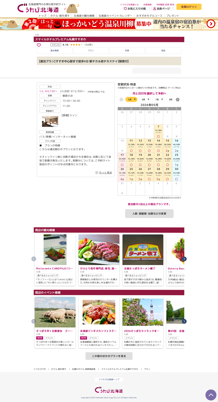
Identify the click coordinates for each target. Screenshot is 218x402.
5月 (129, 99)
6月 (143, 99)
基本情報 (55, 50)
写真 (127, 50)
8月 (170, 99)
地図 (163, 50)
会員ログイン (189, 7)
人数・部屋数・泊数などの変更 (149, 213)
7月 (157, 99)
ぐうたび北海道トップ (109, 379)
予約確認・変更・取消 (165, 4)
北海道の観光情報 (84, 15)
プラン (91, 50)
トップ (42, 15)
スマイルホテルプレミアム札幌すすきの (60, 39)
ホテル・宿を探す (60, 15)
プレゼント (172, 15)
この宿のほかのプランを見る (109, 356)
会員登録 (147, 4)
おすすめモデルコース (149, 15)
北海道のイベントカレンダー (115, 15)
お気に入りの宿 (135, 8)
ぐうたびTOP (40, 369)
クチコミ (56, 44)
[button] (177, 99)
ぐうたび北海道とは (129, 4)
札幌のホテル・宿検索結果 (83, 369)
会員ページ (161, 8)
